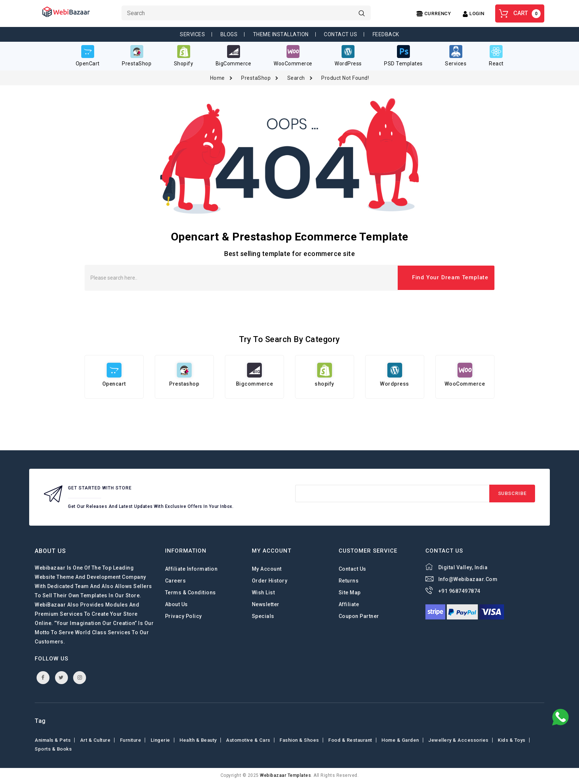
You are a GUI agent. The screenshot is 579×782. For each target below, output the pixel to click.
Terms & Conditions (190, 592)
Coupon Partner (359, 616)
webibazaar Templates (285, 774)
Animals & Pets (53, 739)
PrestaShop (256, 77)
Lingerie (160, 739)
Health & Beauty (198, 739)
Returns (349, 580)
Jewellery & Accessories (458, 739)
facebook (43, 676)
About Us (176, 604)
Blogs (229, 34)
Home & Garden (400, 739)
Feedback (386, 34)
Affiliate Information (191, 568)
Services (192, 34)
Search (296, 77)
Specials (263, 616)
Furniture (130, 739)
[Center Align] (434, 13)
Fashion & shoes (299, 739)
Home (217, 77)
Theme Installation (281, 34)
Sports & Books (53, 748)
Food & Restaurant (350, 739)
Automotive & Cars (248, 739)
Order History (270, 580)
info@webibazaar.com (468, 579)
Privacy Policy (183, 616)
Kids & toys (511, 739)
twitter (61, 676)
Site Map (350, 592)
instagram (80, 676)
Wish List (263, 592)
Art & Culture (95, 739)
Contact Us (340, 34)
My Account (267, 568)
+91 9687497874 (459, 591)
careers (175, 580)
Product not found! (345, 77)
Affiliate (349, 604)
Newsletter (266, 604)
